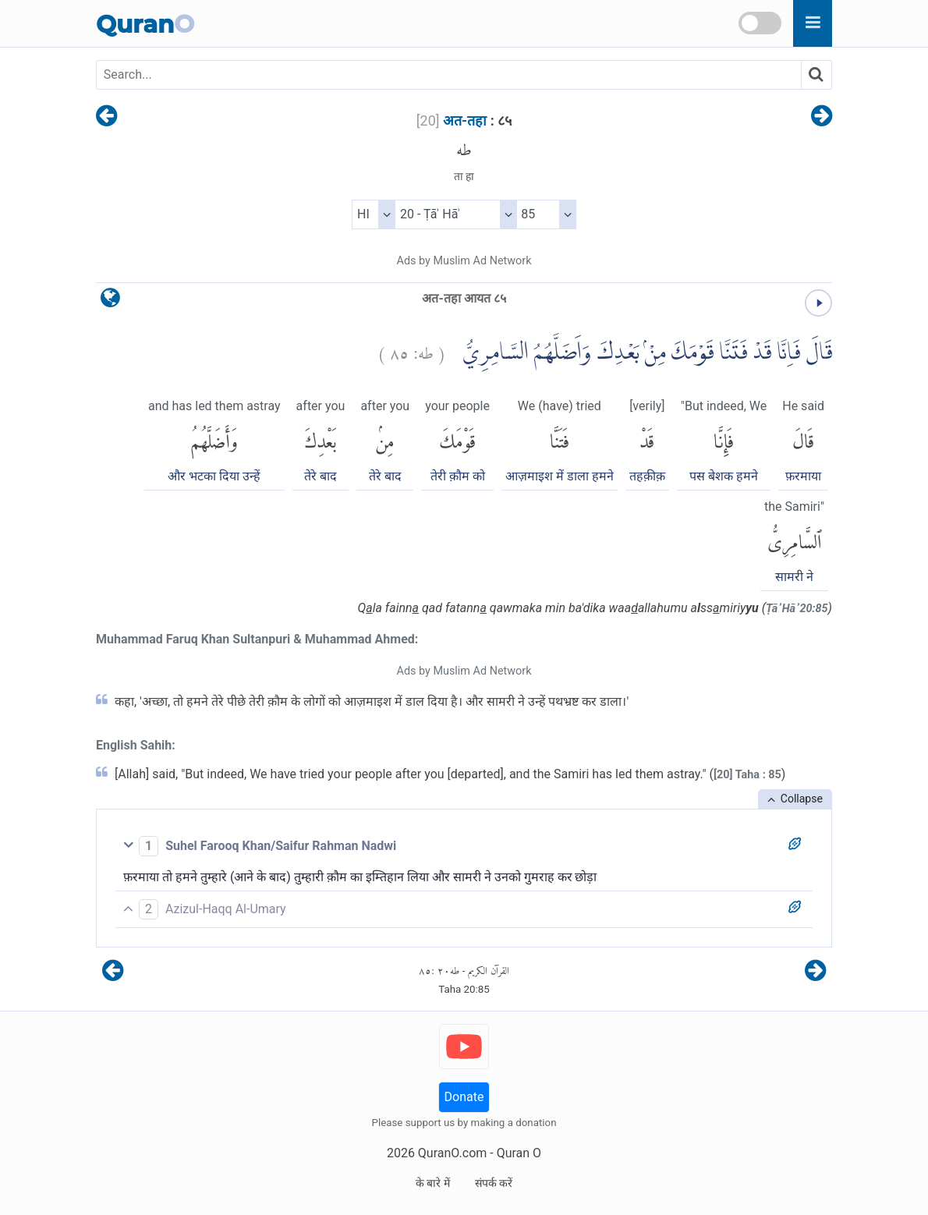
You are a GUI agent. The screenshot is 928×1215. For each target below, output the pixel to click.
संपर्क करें (493, 1183)
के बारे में (433, 1183)
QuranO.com (452, 1153)
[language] (110, 301)
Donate (464, 1096)
